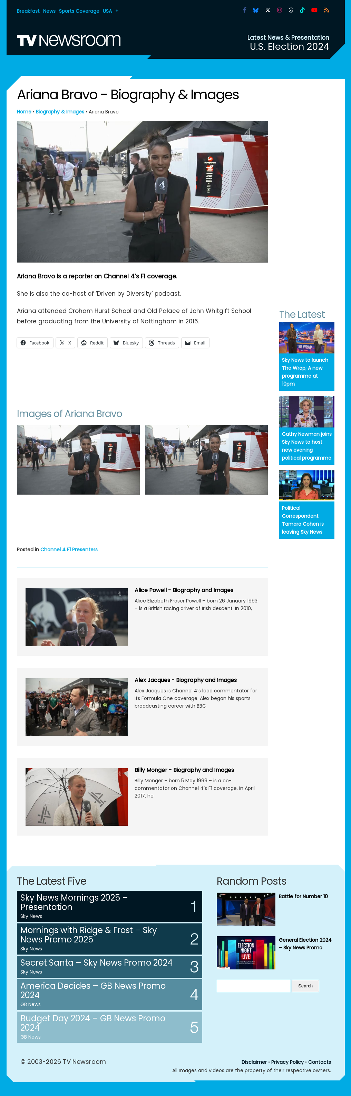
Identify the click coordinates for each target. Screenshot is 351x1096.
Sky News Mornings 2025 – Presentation (74, 902)
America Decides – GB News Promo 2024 (93, 990)
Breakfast (28, 11)
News (49, 11)
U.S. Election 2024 (289, 46)
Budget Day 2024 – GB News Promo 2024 (92, 1023)
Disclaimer (254, 1062)
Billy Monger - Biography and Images (184, 770)
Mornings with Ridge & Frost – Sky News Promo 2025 (88, 934)
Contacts (319, 1062)
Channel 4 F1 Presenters (69, 549)
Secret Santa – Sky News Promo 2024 (96, 962)
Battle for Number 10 (303, 896)
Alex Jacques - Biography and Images (186, 680)
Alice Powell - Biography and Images (184, 590)
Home (24, 111)
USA (107, 11)
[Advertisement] (142, 376)
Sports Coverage (79, 11)
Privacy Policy (287, 1062)
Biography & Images (60, 111)
